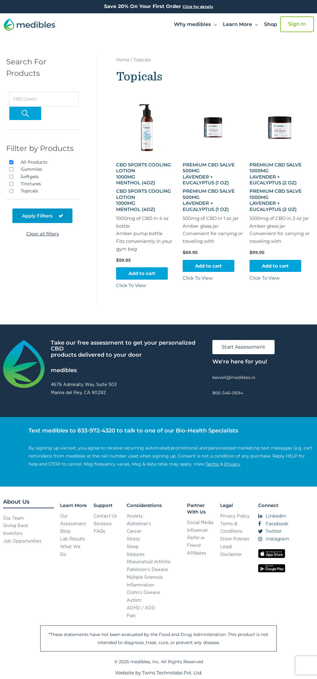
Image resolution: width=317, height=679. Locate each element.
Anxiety (135, 516)
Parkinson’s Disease (147, 569)
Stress (133, 538)
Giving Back (15, 525)
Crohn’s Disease (143, 592)
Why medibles (195, 24)
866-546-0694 (227, 393)
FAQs (99, 531)
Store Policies (234, 538)
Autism (134, 600)
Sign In (297, 24)
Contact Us (105, 516)
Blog (65, 531)
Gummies (31, 169)
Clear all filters (42, 234)
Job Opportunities (22, 541)
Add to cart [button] (141, 273)
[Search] (25, 113)
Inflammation (140, 584)
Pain (131, 615)
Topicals (29, 191)
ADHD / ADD (141, 607)
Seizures (136, 554)
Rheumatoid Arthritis (149, 561)
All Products (34, 162)
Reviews (102, 523)
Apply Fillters (42, 216)
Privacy (232, 464)
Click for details (198, 6)
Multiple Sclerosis (145, 577)
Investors (13, 533)
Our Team (13, 518)
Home (122, 59)
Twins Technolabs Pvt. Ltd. (172, 673)
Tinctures (31, 184)
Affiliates (196, 553)
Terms (212, 464)
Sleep (133, 546)
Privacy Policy (235, 516)
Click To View (131, 285)
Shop (270, 24)
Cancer (134, 531)
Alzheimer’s (139, 523)
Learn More (240, 24)
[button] (195, 24)
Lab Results (72, 538)
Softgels (30, 176)
